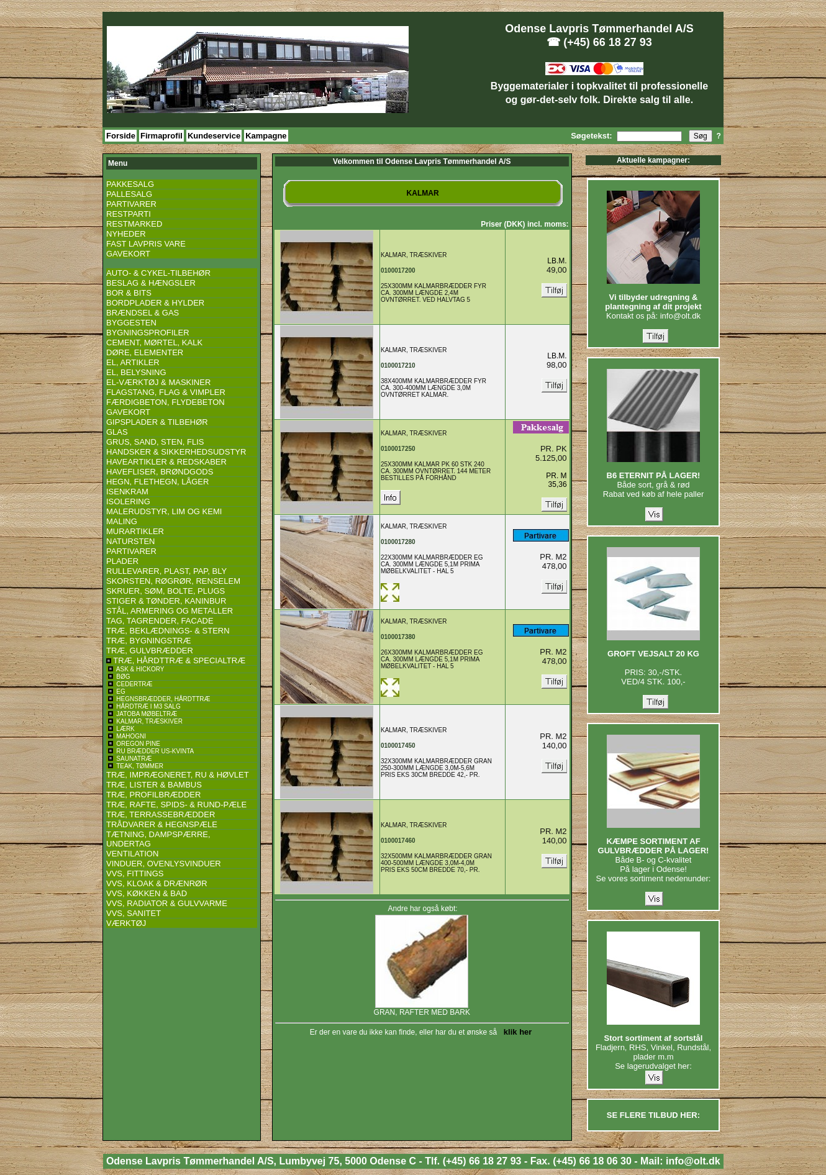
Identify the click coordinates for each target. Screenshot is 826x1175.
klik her (515, 1032)
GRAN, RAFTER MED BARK (422, 1009)
